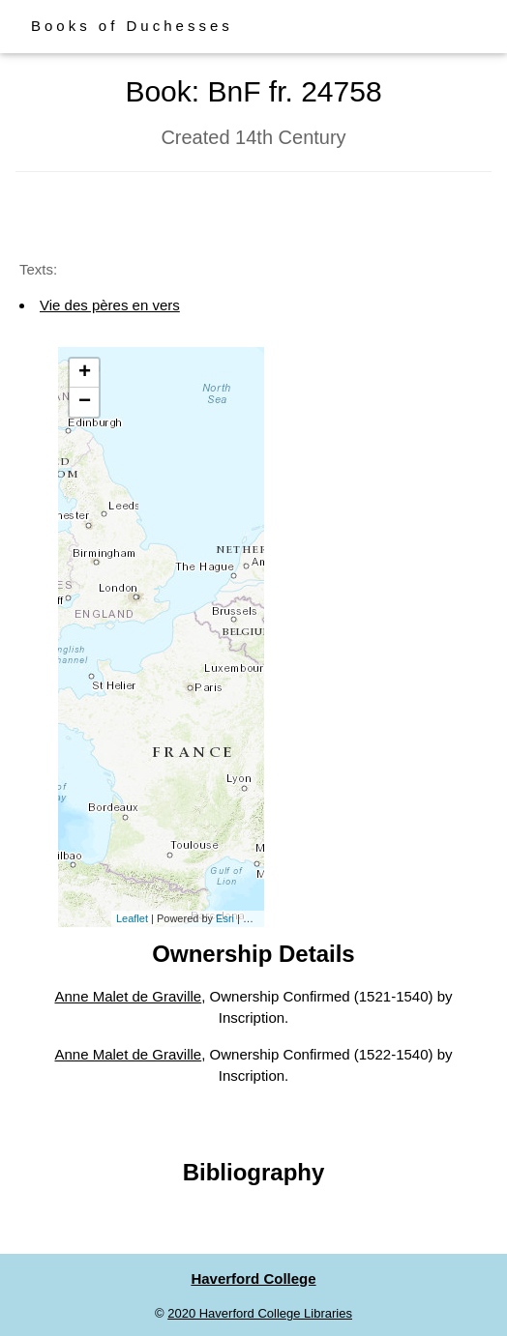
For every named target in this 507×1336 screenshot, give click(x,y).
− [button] (84, 402)
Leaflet (132, 918)
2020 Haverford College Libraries (259, 1313)
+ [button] (84, 373)
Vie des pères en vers (110, 305)
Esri (225, 918)
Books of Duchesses (132, 25)
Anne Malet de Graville (127, 996)
